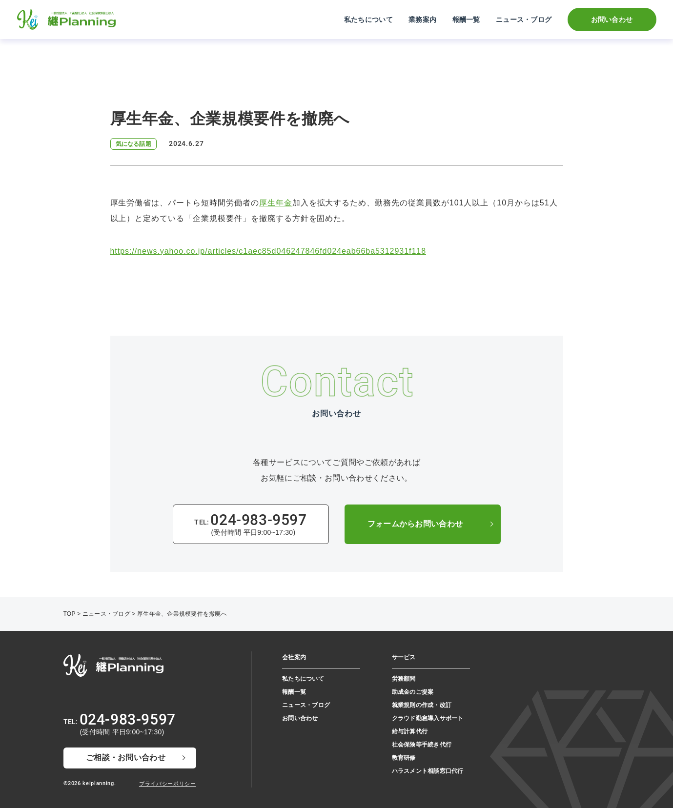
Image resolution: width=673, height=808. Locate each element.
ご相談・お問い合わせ (125, 757)
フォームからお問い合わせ (415, 524)
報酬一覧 (466, 19)
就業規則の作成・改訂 (421, 705)
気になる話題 (133, 144)
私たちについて (368, 19)
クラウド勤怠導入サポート (428, 718)
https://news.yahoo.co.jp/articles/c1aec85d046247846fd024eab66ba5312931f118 (268, 251)
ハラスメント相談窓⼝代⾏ (428, 771)
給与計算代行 (410, 731)
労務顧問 (404, 678)
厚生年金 (275, 203)
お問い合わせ (612, 19)
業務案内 (422, 19)
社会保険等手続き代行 (421, 744)
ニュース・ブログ (523, 19)
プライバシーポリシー (167, 784)
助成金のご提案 (413, 691)
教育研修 (404, 757)
